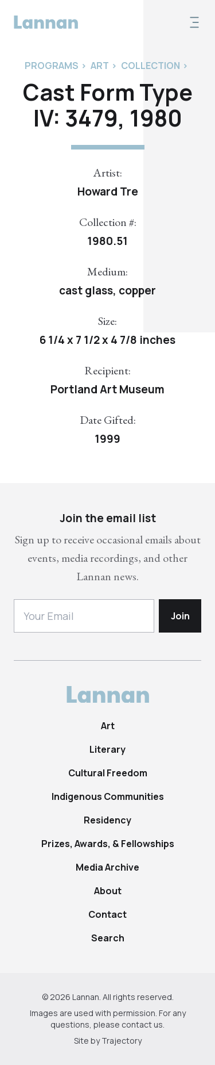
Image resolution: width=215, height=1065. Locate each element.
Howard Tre (107, 191)
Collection (150, 65)
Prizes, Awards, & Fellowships (107, 843)
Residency (107, 820)
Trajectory (121, 1040)
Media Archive (107, 867)
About (108, 890)
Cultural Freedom (107, 773)
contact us (142, 1024)
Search (107, 938)
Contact (107, 914)
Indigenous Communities (108, 796)
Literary (107, 749)
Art (108, 725)
